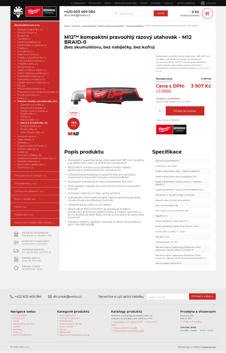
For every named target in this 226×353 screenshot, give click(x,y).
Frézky (22, 49)
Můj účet (211, 3)
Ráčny (25, 118)
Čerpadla (23, 40)
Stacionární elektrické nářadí (34, 224)
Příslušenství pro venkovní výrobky (38, 93)
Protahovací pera (28, 96)
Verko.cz (168, 3)
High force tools (28, 56)
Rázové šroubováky (34, 124)
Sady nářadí (25, 141)
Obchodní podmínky (125, 3)
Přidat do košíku (186, 112)
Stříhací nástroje (27, 150)
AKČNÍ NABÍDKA (185, 3)
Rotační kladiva (30, 127)
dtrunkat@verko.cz (77, 16)
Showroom (94, 3)
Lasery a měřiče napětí (32, 71)
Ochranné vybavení (29, 192)
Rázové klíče (29, 121)
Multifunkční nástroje (30, 77)
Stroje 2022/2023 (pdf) (125, 329)
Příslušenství (25, 185)
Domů (67, 27)
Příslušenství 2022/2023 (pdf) (129, 332)
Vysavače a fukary (29, 156)
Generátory (25, 52)
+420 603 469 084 (79, 12)
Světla (22, 153)
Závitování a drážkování (31, 166)
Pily (21, 87)
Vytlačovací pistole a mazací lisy (36, 159)
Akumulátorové (27, 26)
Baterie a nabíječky (30, 31)
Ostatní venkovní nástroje (33, 84)
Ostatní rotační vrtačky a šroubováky (33, 114)
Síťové (20, 208)
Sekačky (23, 144)
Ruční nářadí (25, 200)
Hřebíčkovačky (27, 65)
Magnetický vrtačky (33, 109)
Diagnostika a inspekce (31, 46)
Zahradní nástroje (28, 163)
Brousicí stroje (27, 34)
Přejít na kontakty (192, 322)
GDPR (143, 3)
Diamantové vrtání (32, 106)
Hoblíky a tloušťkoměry (31, 59)
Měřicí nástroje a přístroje (33, 74)
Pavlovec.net (209, 348)
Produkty (76, 27)
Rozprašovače (26, 137)
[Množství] (160, 112)
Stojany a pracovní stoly (32, 147)
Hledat (160, 14)
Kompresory (25, 68)
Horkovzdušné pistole (31, 62)
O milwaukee (77, 3)
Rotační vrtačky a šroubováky (37, 102)
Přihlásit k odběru (202, 297)
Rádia (22, 99)
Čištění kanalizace (29, 43)
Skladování (23, 216)
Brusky (23, 37)
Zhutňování (25, 169)
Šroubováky (28, 130)
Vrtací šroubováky (32, 133)
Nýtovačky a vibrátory (31, 81)
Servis (107, 3)
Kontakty (155, 3)
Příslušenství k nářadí (30, 177)
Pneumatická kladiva (31, 90)
